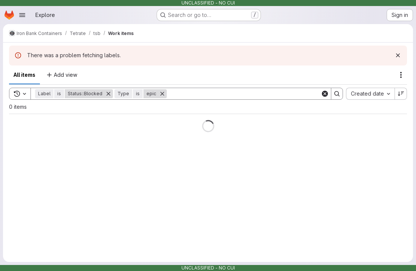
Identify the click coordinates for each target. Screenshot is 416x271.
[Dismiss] (397, 55)
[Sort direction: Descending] (401, 94)
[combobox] (370, 94)
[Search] (243, 93)
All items (24, 75)
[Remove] (108, 93)
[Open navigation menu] (22, 15)
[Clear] (324, 93)
